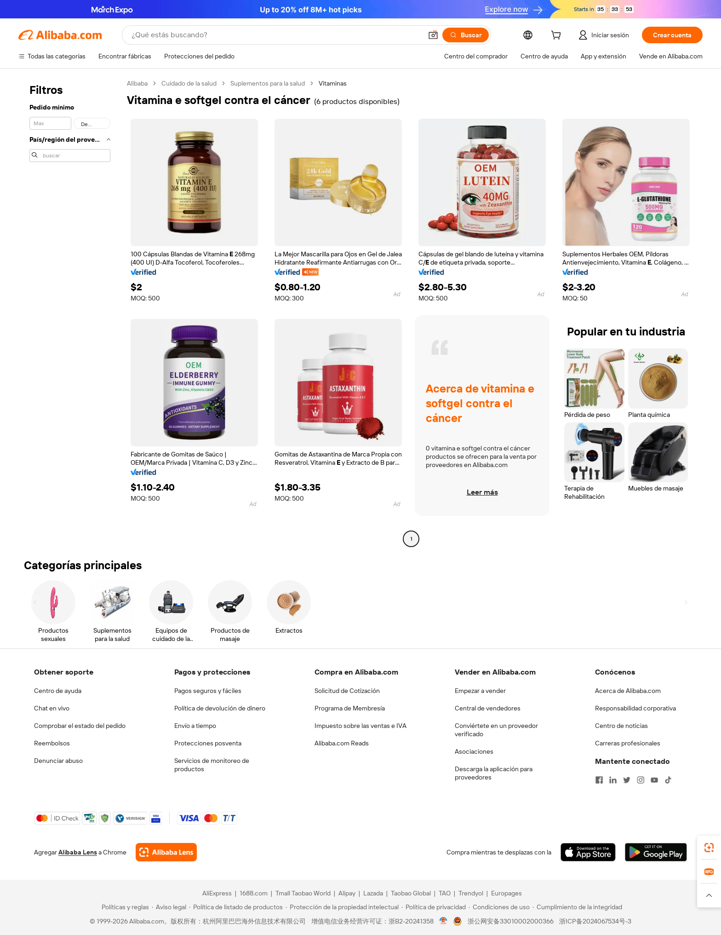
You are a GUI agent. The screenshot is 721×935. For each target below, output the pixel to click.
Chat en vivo (51, 708)
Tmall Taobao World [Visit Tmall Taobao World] (303, 893)
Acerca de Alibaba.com (628, 690)
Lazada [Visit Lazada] (373, 893)
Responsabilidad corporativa (635, 708)
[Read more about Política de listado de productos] (236, 907)
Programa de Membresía (350, 708)
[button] (433, 34)
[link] (709, 848)
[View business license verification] (443, 921)
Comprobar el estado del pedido (80, 725)
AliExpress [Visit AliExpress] (217, 893)
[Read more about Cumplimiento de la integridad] (577, 907)
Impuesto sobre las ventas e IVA (360, 725)
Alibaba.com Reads (342, 743)
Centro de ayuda (57, 690)
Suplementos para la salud (267, 83)
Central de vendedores (488, 708)
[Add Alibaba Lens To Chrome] (166, 852)
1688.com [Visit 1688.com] (254, 893)
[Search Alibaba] (276, 35)
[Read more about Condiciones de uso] (499, 907)
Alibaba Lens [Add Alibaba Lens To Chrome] (77, 852)
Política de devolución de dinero (219, 708)
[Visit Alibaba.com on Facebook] (599, 780)
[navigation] (70, 312)
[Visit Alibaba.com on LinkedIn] (613, 780)
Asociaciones (474, 751)
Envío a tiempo (195, 725)
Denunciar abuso (58, 760)
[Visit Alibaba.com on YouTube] (654, 780)
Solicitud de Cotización (347, 690)
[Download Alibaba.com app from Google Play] (656, 852)
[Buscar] (465, 35)
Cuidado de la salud (189, 83)
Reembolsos (52, 743)
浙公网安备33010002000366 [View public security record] (511, 921)
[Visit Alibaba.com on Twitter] (627, 780)
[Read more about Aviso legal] (169, 907)
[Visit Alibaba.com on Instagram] (640, 780)
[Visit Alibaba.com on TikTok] (668, 780)
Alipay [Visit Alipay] (346, 893)
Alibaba (137, 83)
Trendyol (470, 893)
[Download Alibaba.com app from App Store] (588, 852)
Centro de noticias (621, 725)
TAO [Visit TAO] (445, 893)
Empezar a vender (480, 690)
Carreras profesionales (627, 743)
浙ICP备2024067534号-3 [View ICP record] (595, 921)
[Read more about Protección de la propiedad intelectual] (342, 907)
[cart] (558, 36)
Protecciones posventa (207, 743)
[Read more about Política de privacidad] (433, 907)
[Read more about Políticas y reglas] (124, 907)
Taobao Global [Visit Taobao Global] (411, 893)
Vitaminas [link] (333, 83)
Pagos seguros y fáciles (207, 690)
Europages (506, 893)
